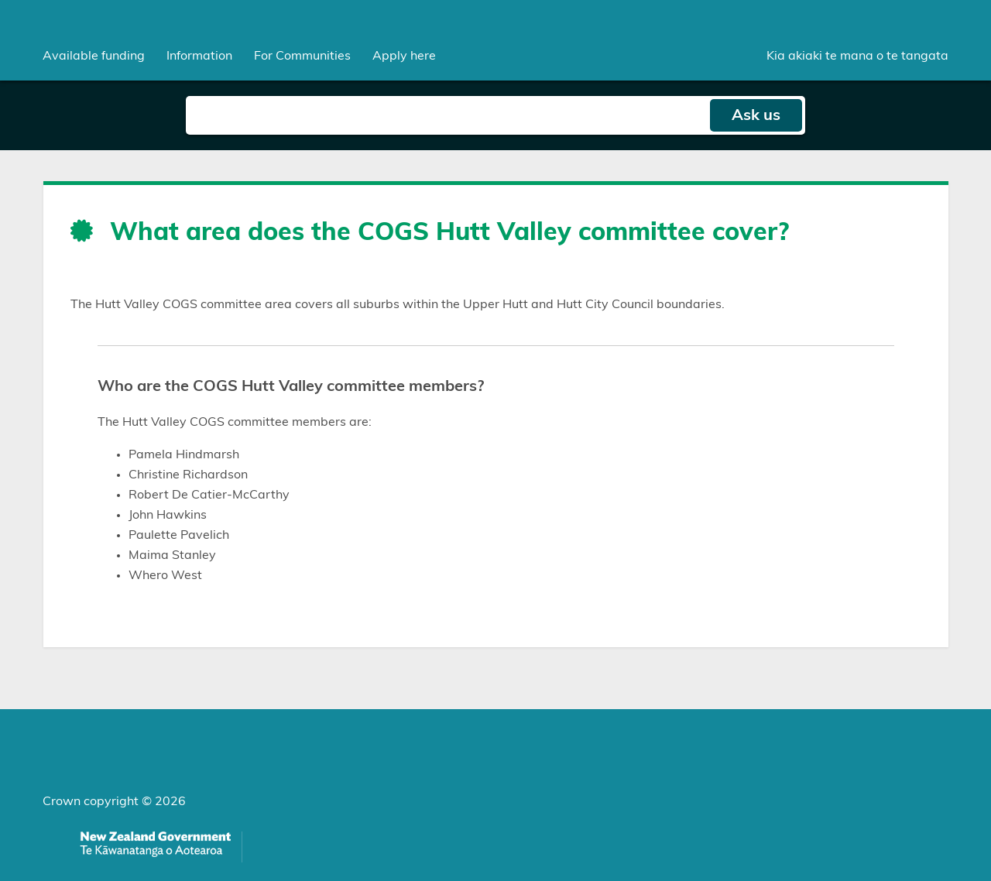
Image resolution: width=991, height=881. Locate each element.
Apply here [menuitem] (404, 56)
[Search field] (447, 115)
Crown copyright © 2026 (114, 801)
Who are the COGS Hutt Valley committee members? (291, 386)
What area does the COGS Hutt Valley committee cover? (449, 232)
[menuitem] (94, 55)
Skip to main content (0, 0)
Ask (756, 115)
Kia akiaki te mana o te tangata (857, 56)
